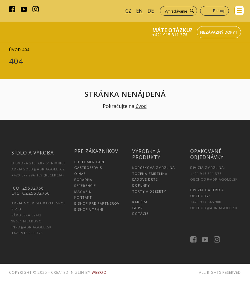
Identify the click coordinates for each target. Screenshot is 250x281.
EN (139, 11)
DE (151, 11)
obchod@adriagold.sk (214, 179)
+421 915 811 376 (169, 35)
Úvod (15, 49)
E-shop (219, 10)
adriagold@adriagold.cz (38, 169)
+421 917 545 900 (205, 202)
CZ (128, 11)
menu (239, 10)
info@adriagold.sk (31, 227)
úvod (141, 106)
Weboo (99, 272)
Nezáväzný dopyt (219, 32)
